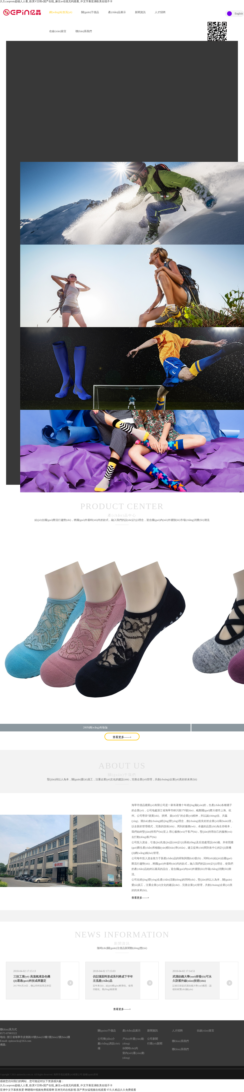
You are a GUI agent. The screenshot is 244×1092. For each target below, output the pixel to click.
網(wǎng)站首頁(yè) (60, 12)
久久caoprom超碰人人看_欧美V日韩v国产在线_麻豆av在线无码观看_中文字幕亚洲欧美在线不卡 (56, 1)
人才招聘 (160, 12)
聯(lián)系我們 (83, 31)
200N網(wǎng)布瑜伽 (95, 727)
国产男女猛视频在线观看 (91, 1089)
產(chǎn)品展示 (117, 12)
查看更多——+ (122, 737)
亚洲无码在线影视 (65, 1089)
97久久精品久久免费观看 (121, 1089)
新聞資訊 (140, 12)
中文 (229, 13)
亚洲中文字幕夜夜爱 (12, 1089)
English (239, 13)
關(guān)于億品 (90, 12)
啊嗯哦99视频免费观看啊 (39, 1089)
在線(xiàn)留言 (57, 31)
